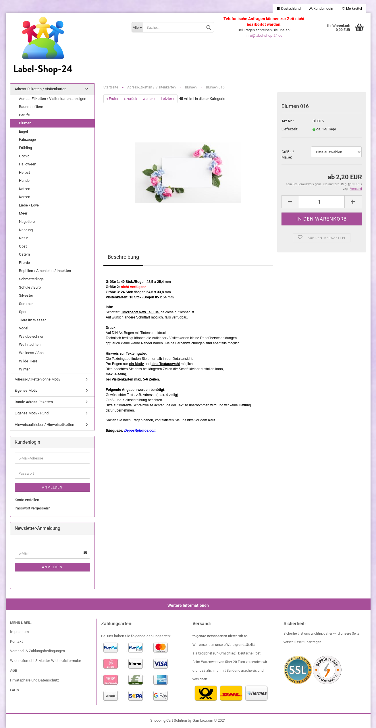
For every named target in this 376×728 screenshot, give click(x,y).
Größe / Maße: (287, 154)
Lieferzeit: (289, 129)
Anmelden (52, 487)
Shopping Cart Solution (168, 720)
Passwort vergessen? (32, 508)
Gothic (24, 156)
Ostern (24, 254)
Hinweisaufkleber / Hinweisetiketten (44, 424)
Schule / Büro (30, 287)
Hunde (24, 180)
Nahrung (26, 230)
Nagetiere (27, 221)
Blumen (25, 123)
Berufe (24, 115)
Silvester (26, 295)
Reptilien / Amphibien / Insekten (45, 271)
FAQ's (14, 690)
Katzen (24, 189)
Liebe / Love (29, 205)
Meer (23, 213)
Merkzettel (352, 9)
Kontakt (16, 641)
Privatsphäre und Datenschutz (34, 680)
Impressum (19, 631)
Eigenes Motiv (26, 390)
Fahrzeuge (27, 139)
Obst (23, 246)
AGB (13, 670)
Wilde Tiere (28, 361)
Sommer (26, 304)
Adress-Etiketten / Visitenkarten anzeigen (52, 98)
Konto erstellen (27, 500)
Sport (23, 312)
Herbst (24, 172)
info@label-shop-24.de (264, 35)
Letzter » (168, 98)
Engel (23, 131)
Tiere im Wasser (32, 320)
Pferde (24, 262)
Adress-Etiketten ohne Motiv (37, 379)
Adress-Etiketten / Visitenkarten (40, 89)
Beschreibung (123, 257)
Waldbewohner (31, 336)
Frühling (25, 148)
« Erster (112, 98)
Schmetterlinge (31, 279)
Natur (23, 238)
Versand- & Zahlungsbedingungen (37, 651)
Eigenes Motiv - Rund (32, 413)
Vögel (23, 328)
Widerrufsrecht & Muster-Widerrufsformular (45, 661)
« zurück (130, 98)
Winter (24, 369)
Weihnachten (30, 344)
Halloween (27, 164)
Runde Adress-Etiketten (34, 402)
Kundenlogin (321, 9)
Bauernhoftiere (31, 107)
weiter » (149, 98)
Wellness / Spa (31, 353)
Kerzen (24, 197)
